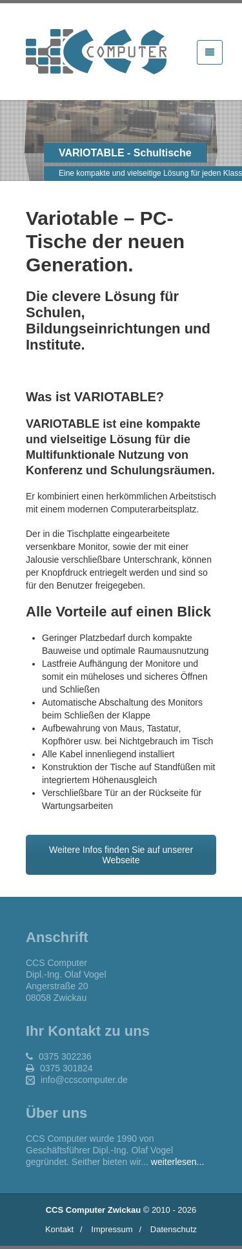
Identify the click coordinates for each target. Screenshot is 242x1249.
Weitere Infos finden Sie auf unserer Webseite (121, 855)
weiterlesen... (177, 1162)
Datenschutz (173, 1229)
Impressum (111, 1229)
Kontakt (59, 1229)
